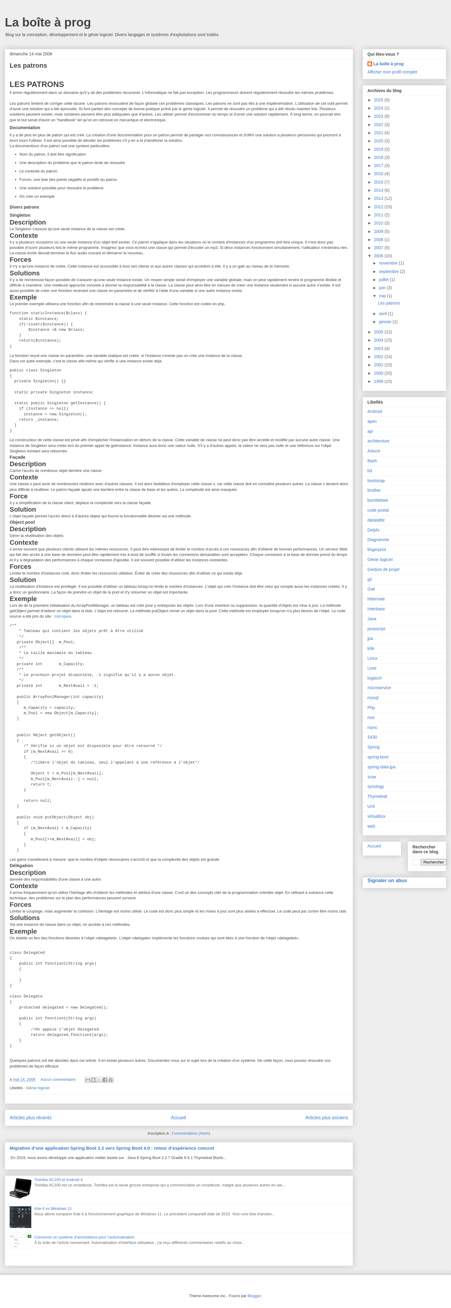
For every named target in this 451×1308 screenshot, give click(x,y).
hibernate (376, 599)
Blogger (254, 1296)
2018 (379, 157)
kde (370, 648)
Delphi (373, 530)
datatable (376, 520)
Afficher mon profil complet (392, 72)
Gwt (371, 589)
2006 (379, 255)
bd (369, 470)
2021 (379, 132)
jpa (370, 638)
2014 (379, 190)
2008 (379, 239)
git (369, 579)
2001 (379, 364)
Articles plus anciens (326, 1117)
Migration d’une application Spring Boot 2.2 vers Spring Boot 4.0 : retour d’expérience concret (112, 1148)
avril (383, 313)
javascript (376, 628)
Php (371, 707)
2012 (379, 206)
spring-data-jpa (381, 766)
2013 (379, 198)
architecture (378, 441)
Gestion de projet (383, 569)
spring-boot (377, 757)
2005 (379, 332)
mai (383, 295)
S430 (372, 737)
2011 (379, 214)
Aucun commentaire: (59, 1079)
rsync (372, 727)
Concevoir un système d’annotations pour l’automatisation (84, 1237)
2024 (379, 108)
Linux (372, 658)
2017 (379, 165)
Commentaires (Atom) (191, 1133)
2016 (379, 173)
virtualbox (376, 816)
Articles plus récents (31, 1117)
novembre (389, 263)
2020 (379, 140)
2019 (379, 149)
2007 (379, 247)
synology (375, 786)
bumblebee (377, 500)
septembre (389, 271)
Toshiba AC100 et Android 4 (58, 1179)
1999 (379, 381)
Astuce (373, 450)
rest (370, 717)
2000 (379, 373)
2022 (379, 124)
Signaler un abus (387, 880)
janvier (385, 321)
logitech (374, 678)
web (371, 826)
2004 (379, 340)
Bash (372, 460)
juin (383, 287)
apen (372, 421)
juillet (384, 279)
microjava (62, 616)
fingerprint (376, 549)
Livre (371, 668)
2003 (379, 348)
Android (374, 411)
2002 (379, 356)
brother (374, 490)
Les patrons (28, 65)
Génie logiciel (38, 1088)
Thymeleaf (377, 796)
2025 (379, 100)
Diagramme (378, 539)
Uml (371, 806)
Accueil (178, 1117)
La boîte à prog (48, 22)
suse (371, 776)
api (370, 431)
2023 (379, 116)
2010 (379, 223)
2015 (379, 182)
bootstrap (376, 480)
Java (371, 618)
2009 (379, 231)
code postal (378, 510)
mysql (373, 697)
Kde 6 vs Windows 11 (53, 1208)
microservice (379, 687)
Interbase (376, 608)
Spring (373, 747)
